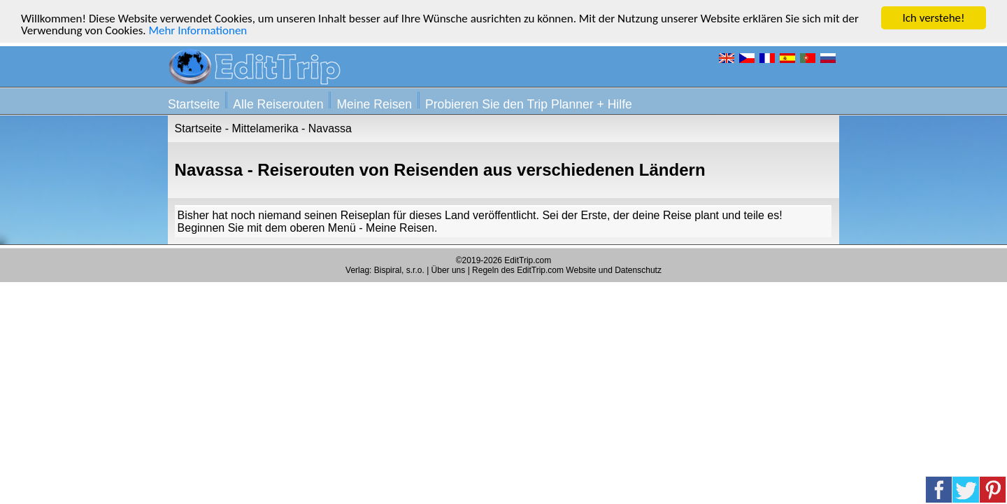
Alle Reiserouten (278, 104)
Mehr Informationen (197, 30)
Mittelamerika (264, 128)
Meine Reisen (374, 104)
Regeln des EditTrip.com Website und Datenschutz (567, 270)
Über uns (448, 270)
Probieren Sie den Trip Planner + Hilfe (528, 104)
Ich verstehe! (933, 17)
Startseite (194, 104)
